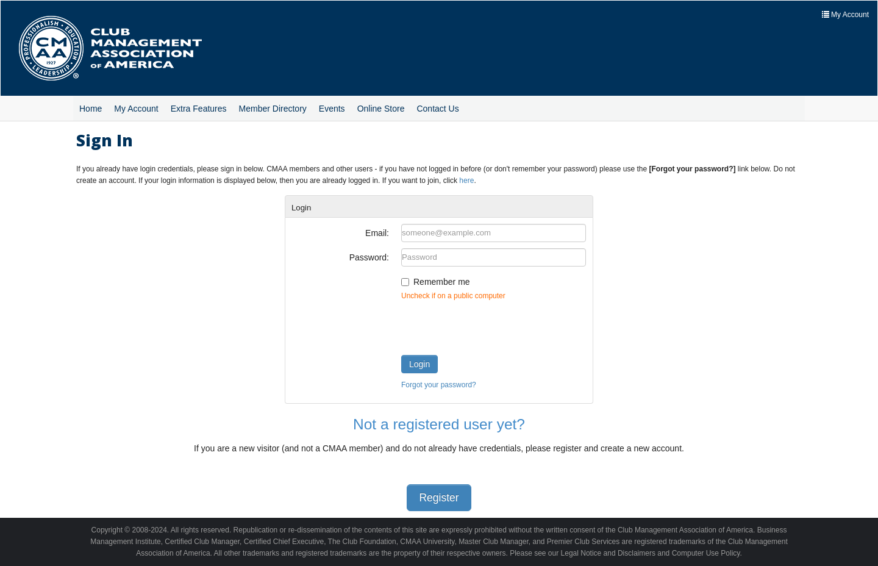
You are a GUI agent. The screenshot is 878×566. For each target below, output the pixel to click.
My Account (136, 108)
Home (90, 108)
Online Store (381, 108)
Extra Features (199, 108)
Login (419, 364)
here (466, 180)
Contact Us (437, 108)
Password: (369, 257)
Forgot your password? (438, 385)
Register (439, 498)
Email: (377, 233)
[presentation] (494, 325)
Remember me (441, 282)
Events (332, 108)
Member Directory (273, 108)
